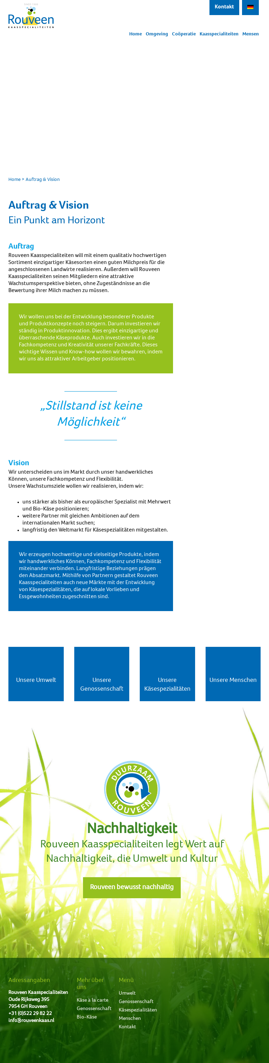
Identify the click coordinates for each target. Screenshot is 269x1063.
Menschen (130, 1018)
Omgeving (157, 34)
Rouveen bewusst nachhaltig (132, 887)
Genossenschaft (94, 1008)
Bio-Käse (87, 1017)
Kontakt (224, 7)
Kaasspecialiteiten (219, 34)
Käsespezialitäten (138, 1010)
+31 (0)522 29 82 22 (30, 1013)
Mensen (250, 34)
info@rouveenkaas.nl (31, 1020)
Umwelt (127, 993)
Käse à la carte (92, 1000)
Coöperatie (184, 34)
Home (135, 34)
